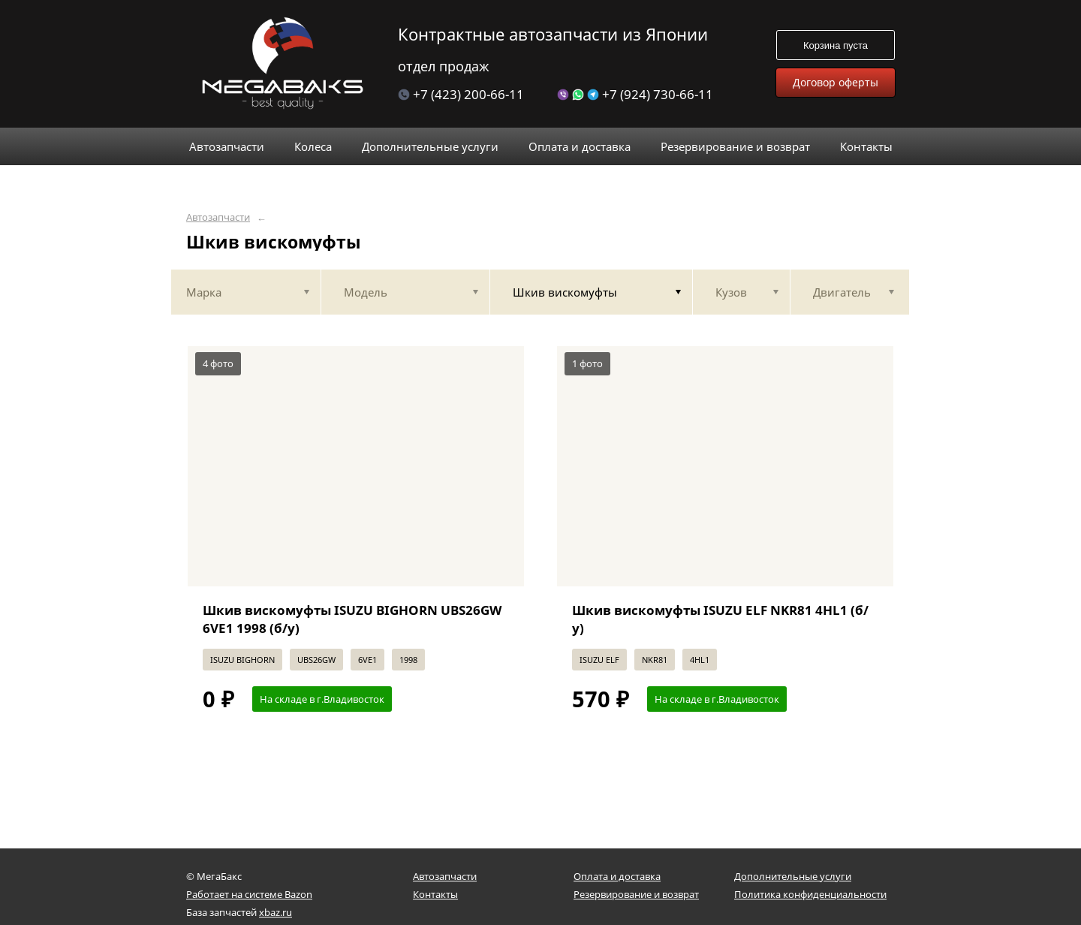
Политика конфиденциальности (810, 894)
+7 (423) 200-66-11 (461, 94)
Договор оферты (835, 82)
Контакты (435, 894)
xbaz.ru (275, 912)
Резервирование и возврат (636, 894)
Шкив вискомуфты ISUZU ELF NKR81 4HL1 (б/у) (720, 619)
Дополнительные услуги (792, 876)
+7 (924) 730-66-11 (635, 94)
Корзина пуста (835, 45)
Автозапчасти (218, 217)
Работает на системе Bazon (249, 894)
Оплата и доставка (617, 876)
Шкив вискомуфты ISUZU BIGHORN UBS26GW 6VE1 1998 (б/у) (352, 619)
